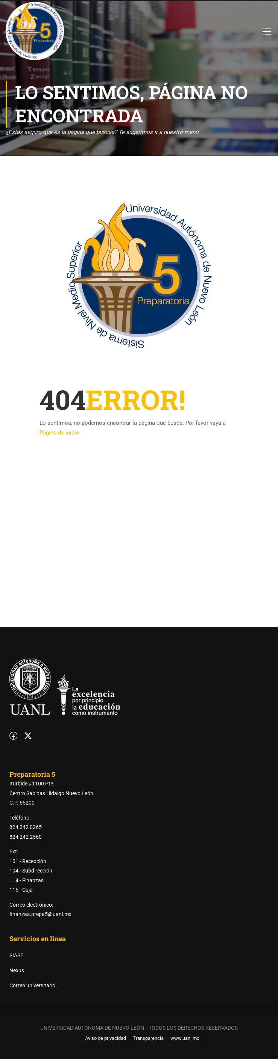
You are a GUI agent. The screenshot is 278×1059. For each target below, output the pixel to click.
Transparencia (148, 1038)
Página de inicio (59, 432)
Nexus (16, 970)
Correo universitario (32, 985)
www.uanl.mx (184, 1038)
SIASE (16, 955)
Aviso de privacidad (105, 1038)
